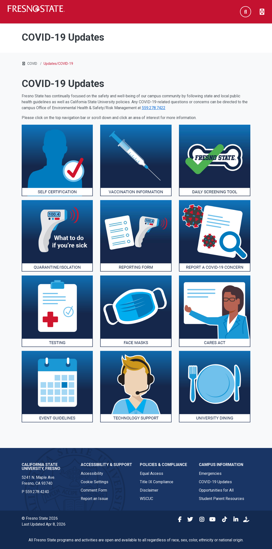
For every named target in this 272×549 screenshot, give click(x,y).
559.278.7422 (153, 107)
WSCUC (146, 498)
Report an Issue (94, 498)
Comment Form (94, 490)
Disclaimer (149, 490)
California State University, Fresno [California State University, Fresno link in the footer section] (41, 466)
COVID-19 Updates (215, 482)
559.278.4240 (37, 491)
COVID (32, 64)
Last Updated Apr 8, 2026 (43, 524)
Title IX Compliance (156, 482)
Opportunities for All (216, 490)
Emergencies (210, 473)
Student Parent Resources (221, 498)
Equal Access (151, 473)
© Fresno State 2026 (40, 518)
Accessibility (92, 473)
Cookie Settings (94, 482)
